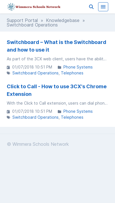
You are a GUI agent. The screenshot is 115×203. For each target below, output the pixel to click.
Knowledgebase (62, 20)
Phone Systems (78, 67)
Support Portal (22, 20)
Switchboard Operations (35, 72)
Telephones (72, 72)
